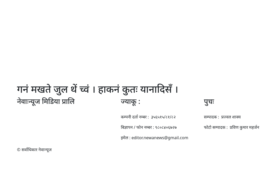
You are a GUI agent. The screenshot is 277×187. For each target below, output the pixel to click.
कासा (212, 58)
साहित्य (137, 58)
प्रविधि (186, 58)
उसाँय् (200, 58)
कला (124, 58)
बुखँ (68, 58)
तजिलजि (110, 58)
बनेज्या (172, 58)
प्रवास (95, 58)
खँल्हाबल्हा (155, 58)
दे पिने (225, 58)
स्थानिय (81, 58)
